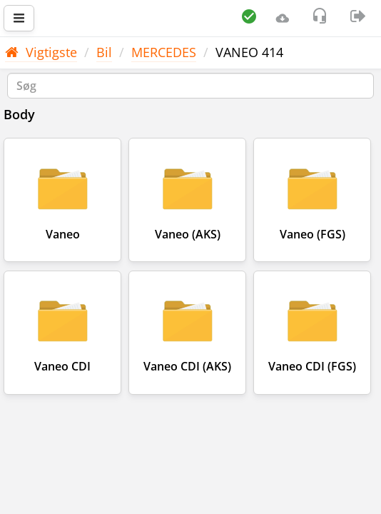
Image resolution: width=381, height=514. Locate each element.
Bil (104, 52)
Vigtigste (41, 52)
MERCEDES (163, 52)
